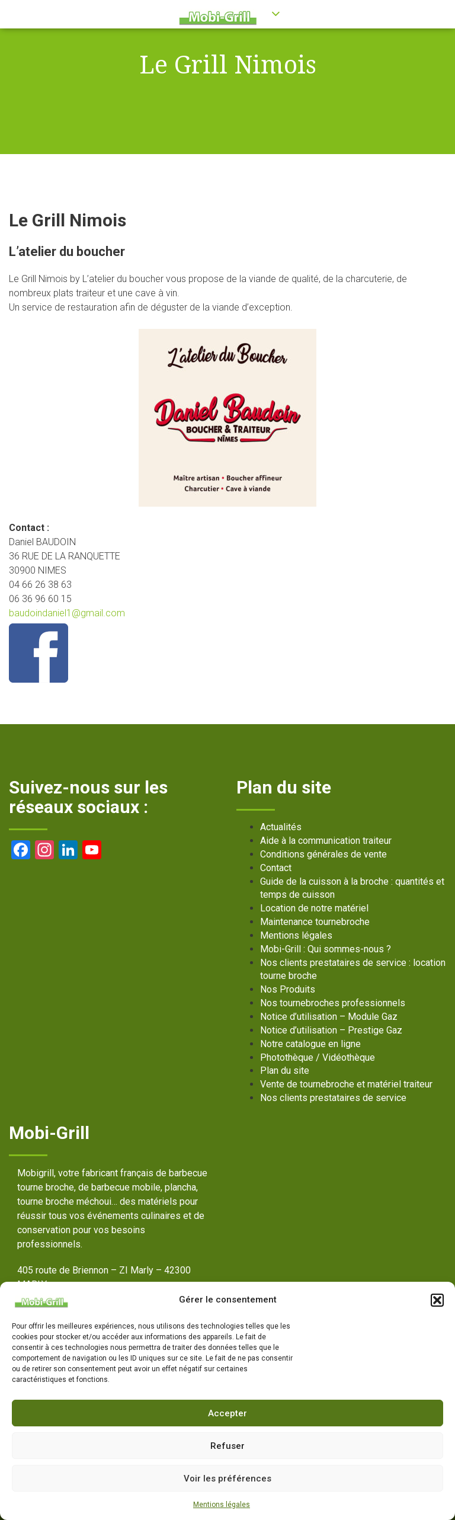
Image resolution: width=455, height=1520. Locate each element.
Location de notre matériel (314, 908)
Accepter (227, 1413)
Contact (275, 867)
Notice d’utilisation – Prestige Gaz (331, 1030)
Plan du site (284, 1070)
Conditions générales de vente (323, 854)
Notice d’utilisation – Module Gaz (329, 1016)
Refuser (227, 1446)
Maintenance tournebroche (315, 921)
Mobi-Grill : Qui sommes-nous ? (325, 949)
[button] (437, 1300)
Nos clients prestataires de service (333, 1097)
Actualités (281, 827)
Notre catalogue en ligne (310, 1043)
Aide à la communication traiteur (326, 840)
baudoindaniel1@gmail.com (67, 613)
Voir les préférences (227, 1478)
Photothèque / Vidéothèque (317, 1057)
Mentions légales (221, 1504)
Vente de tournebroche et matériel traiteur (346, 1084)
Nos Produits (287, 989)
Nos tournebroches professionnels (332, 1003)
